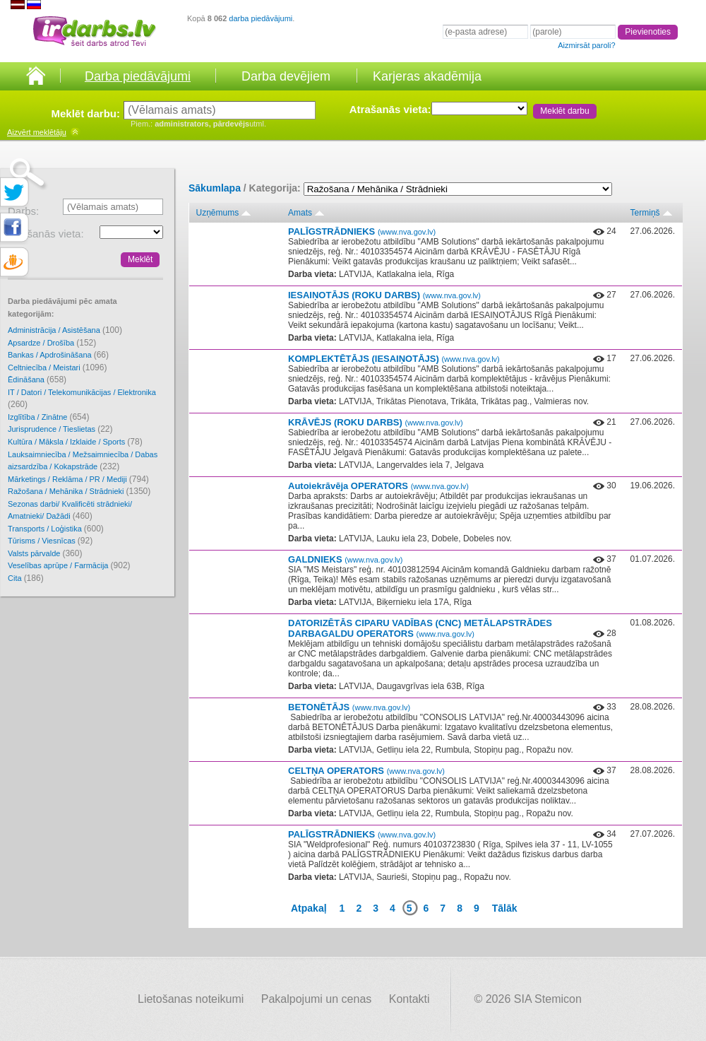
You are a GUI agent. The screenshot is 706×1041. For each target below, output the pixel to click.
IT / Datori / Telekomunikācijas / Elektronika (82, 399)
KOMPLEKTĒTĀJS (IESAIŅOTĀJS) (394, 358)
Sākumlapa (215, 188)
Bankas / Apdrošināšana (58, 355)
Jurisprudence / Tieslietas (60, 429)
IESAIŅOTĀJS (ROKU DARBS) (384, 295)
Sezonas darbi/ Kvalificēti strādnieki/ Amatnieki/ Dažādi (70, 511)
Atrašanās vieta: (390, 109)
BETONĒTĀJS (349, 707)
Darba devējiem (285, 76)
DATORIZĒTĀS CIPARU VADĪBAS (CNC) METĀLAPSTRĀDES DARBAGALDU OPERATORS (420, 628)
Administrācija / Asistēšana (65, 330)
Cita (26, 578)
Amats (300, 213)
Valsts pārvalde (45, 553)
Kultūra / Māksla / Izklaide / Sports (75, 442)
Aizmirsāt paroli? (586, 45)
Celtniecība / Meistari (57, 367)
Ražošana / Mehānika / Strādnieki (79, 491)
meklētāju (36, 132)
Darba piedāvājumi (138, 76)
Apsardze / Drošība (52, 343)
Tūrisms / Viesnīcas (50, 541)
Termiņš (645, 213)
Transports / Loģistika (56, 529)
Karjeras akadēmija (427, 76)
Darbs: (23, 211)
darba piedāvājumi (260, 18)
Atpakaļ (309, 908)
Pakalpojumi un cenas (316, 999)
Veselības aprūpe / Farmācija (69, 565)
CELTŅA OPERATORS (366, 770)
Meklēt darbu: (85, 113)
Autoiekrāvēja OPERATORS (378, 486)
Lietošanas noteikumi (191, 999)
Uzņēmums (217, 213)
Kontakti (409, 999)
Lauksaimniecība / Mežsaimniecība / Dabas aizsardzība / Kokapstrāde (82, 461)
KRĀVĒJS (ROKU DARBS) (375, 422)
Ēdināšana (37, 379)
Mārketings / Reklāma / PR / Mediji (78, 479)
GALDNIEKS (345, 559)
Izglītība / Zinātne (48, 417)
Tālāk (504, 908)
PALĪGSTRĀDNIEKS (362, 231)
